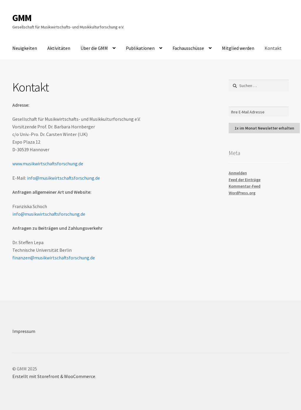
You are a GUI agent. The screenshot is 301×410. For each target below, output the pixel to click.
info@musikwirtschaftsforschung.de (63, 178)
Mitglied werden (238, 48)
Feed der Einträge (244, 179)
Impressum (23, 331)
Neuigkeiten (24, 48)
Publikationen (140, 48)
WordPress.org (242, 192)
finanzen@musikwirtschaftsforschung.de (53, 258)
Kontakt (273, 48)
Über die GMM (94, 48)
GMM (21, 18)
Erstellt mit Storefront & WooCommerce (53, 376)
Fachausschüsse (188, 48)
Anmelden (238, 173)
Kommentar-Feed (244, 186)
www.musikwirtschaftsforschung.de (47, 163)
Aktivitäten (58, 48)
